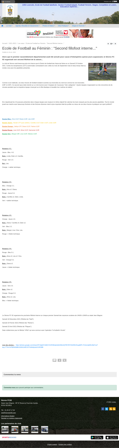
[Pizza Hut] (34, 429)
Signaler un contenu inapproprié (11, 418)
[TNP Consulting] (24, 429)
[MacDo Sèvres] (14, 429)
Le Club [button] (8, 26)
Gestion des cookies (65, 444)
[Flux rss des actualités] (110, 408)
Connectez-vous (9, 387)
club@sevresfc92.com (8, 413)
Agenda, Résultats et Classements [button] (27, 26)
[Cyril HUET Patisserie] (44, 429)
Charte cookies (52, 444)
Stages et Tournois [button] (78, 26)
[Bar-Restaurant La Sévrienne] (4, 429)
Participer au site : (110, 1)
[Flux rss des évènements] (114, 408)
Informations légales (7, 416)
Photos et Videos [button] (48, 26)
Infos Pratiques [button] (63, 26)
